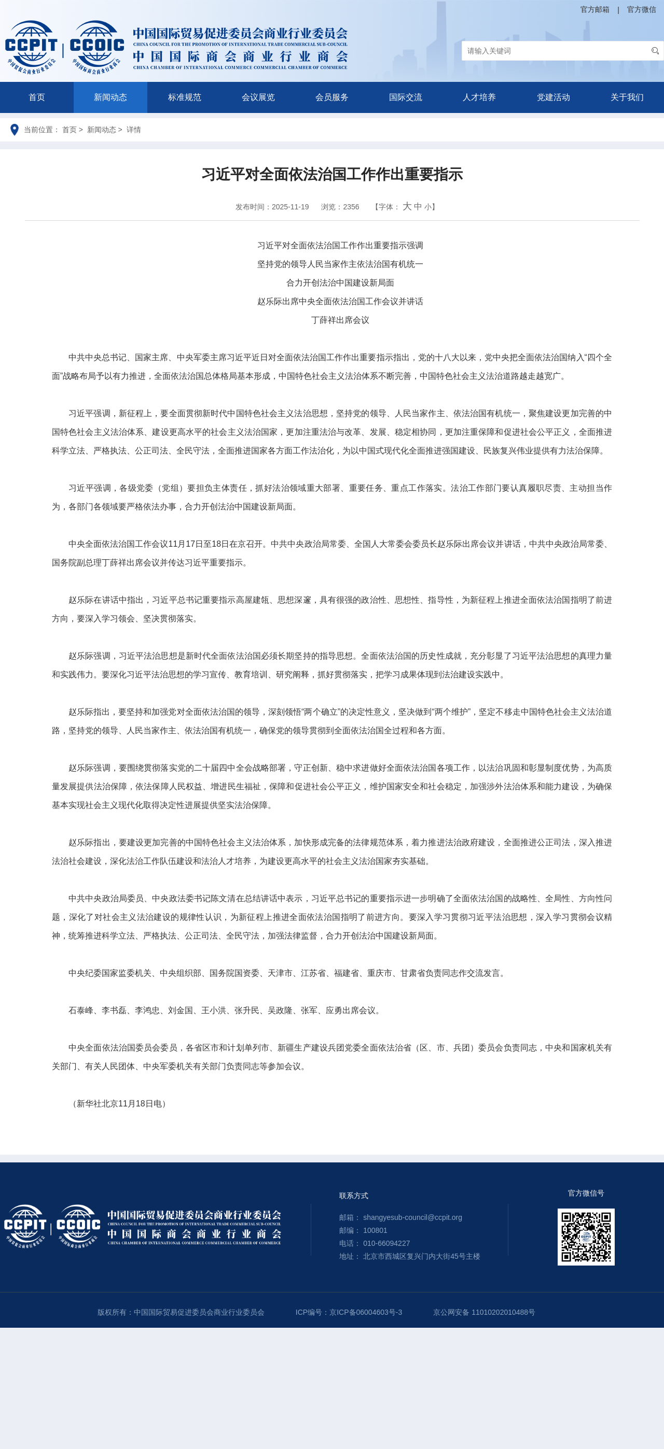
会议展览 (258, 97)
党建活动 (553, 97)
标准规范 (184, 97)
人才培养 (479, 97)
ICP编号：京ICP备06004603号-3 (349, 1312)
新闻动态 (110, 97)
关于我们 (627, 97)
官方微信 (641, 9)
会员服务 (332, 97)
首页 (37, 97)
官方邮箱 (595, 9)
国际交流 (405, 97)
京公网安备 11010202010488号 (484, 1312)
